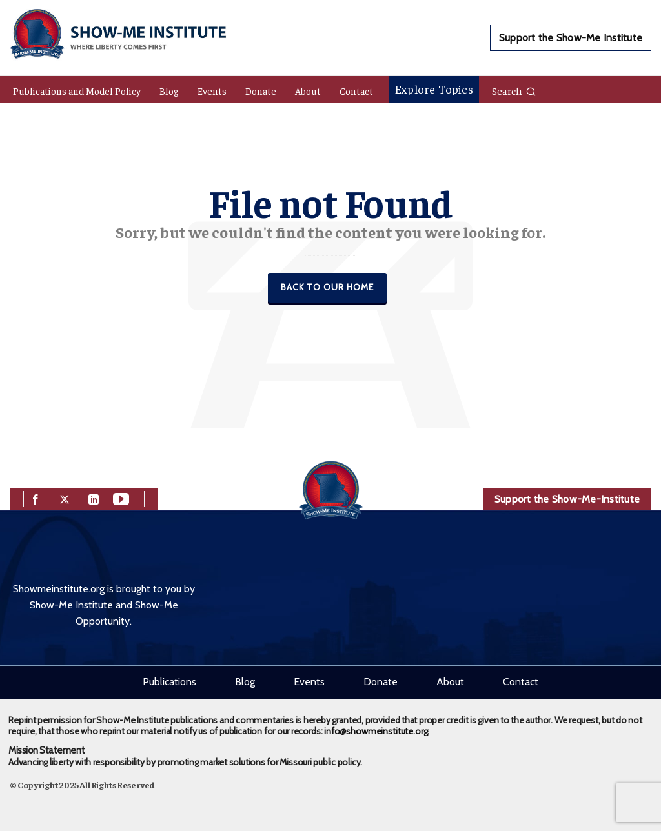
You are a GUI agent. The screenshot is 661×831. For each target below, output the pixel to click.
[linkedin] (93, 498)
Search (514, 90)
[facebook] (35, 498)
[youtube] (121, 498)
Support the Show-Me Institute (570, 38)
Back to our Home (327, 287)
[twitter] (64, 498)
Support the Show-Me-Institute (567, 499)
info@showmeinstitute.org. (376, 731)
